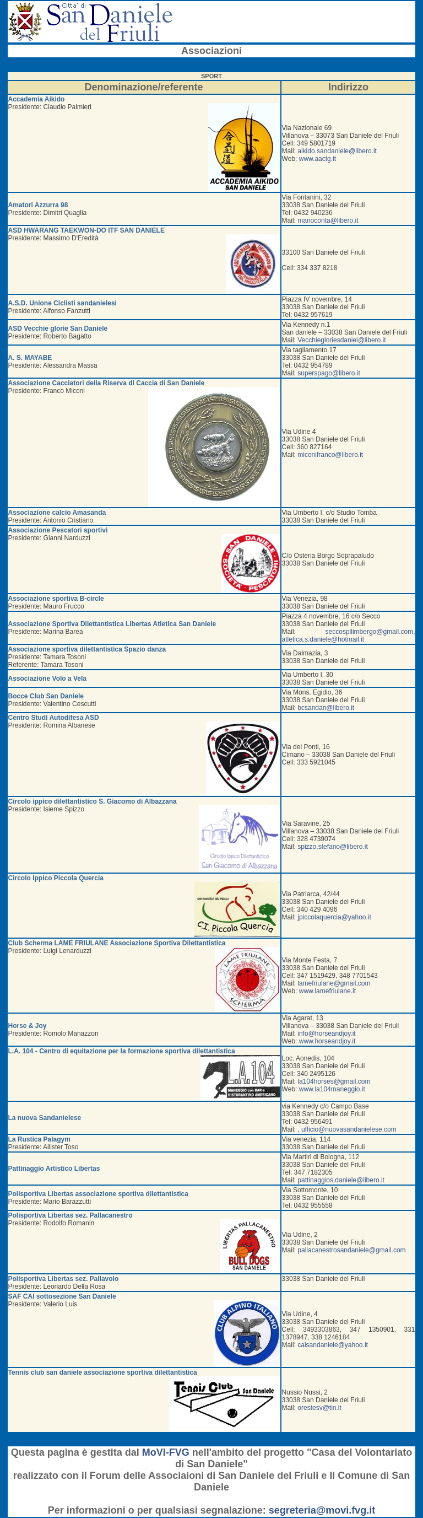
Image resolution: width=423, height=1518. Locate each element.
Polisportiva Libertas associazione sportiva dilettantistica (98, 1194)
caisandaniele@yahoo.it (332, 1345)
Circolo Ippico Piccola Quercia (56, 878)
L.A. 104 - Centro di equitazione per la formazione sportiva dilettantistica (121, 1051)
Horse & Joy (27, 1026)
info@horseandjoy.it (326, 1033)
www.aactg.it (317, 159)
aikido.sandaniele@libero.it (337, 151)
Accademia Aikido (36, 99)
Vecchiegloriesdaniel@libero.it (341, 340)
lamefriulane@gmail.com (333, 983)
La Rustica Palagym (39, 1139)
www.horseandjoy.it (327, 1041)
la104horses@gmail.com (333, 1081)
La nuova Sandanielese (45, 1118)
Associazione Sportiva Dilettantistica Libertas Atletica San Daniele (112, 624)
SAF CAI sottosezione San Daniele (62, 1296)
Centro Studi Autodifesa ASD (53, 718)
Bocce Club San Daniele (46, 696)
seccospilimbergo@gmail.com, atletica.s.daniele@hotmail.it (348, 635)
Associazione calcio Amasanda (57, 512)
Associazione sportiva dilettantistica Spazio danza (87, 649)
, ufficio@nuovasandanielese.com (346, 1129)
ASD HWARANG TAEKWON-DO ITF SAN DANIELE (86, 230)
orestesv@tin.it (319, 1408)
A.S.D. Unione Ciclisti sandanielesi (62, 303)
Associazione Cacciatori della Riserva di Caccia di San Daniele (106, 383)
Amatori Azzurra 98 (38, 205)
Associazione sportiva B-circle (56, 598)
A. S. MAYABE (30, 358)
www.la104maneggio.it (332, 1089)
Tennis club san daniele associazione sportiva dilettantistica (102, 1372)
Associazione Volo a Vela (47, 678)
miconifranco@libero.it (330, 455)
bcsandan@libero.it (325, 708)
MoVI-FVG (165, 1452)
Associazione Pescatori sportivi (58, 530)
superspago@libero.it (328, 373)
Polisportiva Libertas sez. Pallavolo (63, 1279)
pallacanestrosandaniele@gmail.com (351, 1250)
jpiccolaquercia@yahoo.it (334, 917)
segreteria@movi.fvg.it (322, 1510)
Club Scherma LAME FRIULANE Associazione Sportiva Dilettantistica (117, 943)
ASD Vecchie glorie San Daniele (58, 328)
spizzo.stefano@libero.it (332, 846)
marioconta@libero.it (327, 220)
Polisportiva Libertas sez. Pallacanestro (70, 1215)
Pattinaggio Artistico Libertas (54, 1168)
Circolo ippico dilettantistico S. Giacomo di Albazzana (92, 801)
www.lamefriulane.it (327, 991)
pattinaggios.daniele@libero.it (340, 1180)
